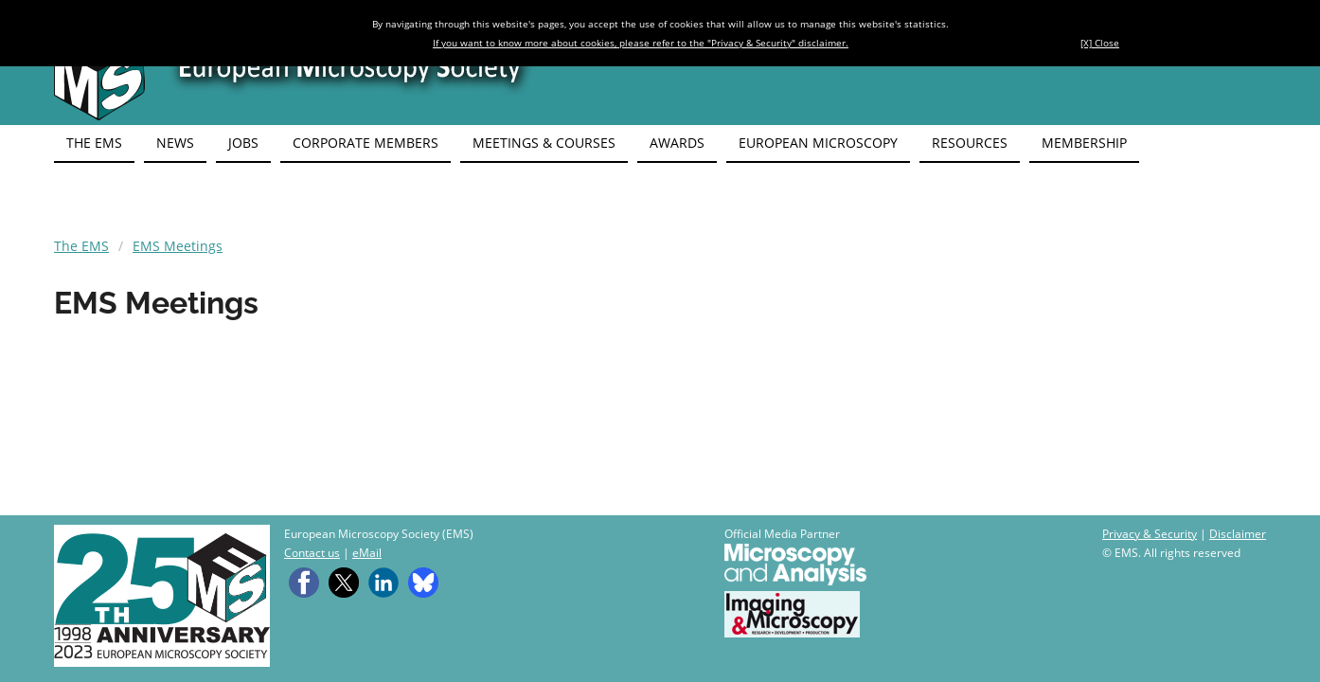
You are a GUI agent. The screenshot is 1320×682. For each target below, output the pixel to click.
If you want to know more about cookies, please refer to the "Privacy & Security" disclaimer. (640, 42)
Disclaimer (1237, 534)
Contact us (312, 553)
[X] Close (1099, 42)
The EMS (81, 246)
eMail (367, 553)
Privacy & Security (1149, 534)
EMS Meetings (178, 246)
